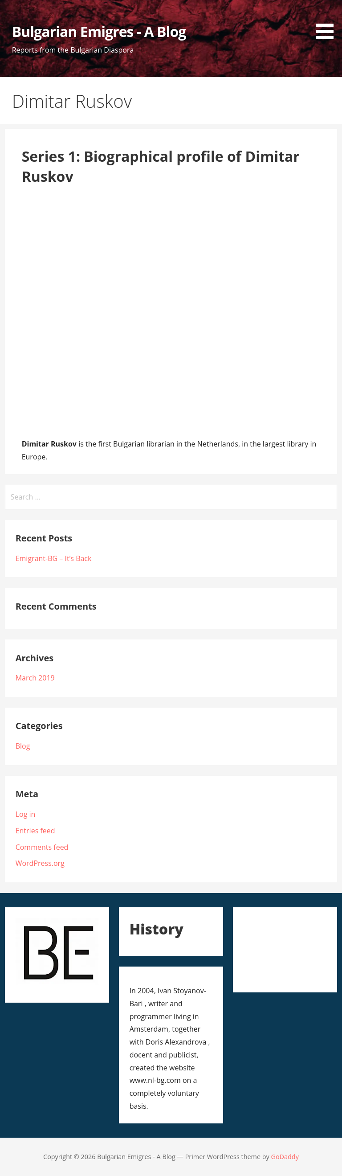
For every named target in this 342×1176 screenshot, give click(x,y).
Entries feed (35, 831)
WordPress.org (40, 863)
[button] (328, 21)
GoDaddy (284, 1156)
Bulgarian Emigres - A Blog (99, 31)
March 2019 (35, 678)
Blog (23, 746)
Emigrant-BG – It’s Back (54, 558)
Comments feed (42, 847)
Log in (26, 814)
